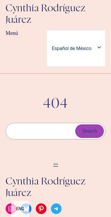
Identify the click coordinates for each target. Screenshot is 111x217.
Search (89, 131)
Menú (12, 33)
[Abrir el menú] (55, 165)
